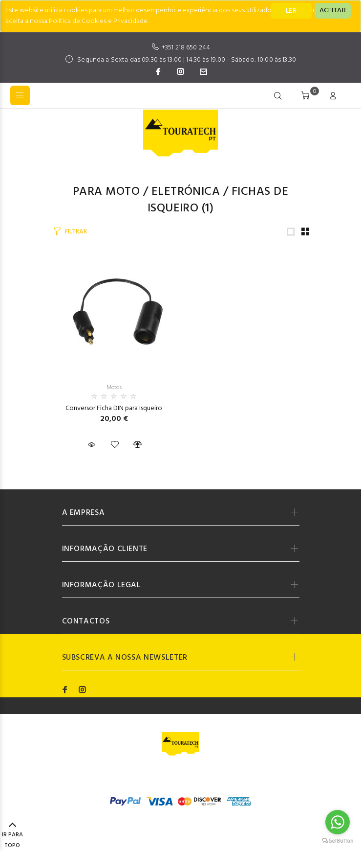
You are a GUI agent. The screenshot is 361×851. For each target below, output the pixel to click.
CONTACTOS (86, 621)
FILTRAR (75, 232)
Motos (114, 387)
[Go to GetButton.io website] (337, 841)
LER (291, 11)
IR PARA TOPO (12, 836)
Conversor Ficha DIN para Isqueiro (113, 408)
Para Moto (106, 192)
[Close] (333, 11)
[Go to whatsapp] (337, 822)
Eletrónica (185, 192)
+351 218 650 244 (186, 47)
